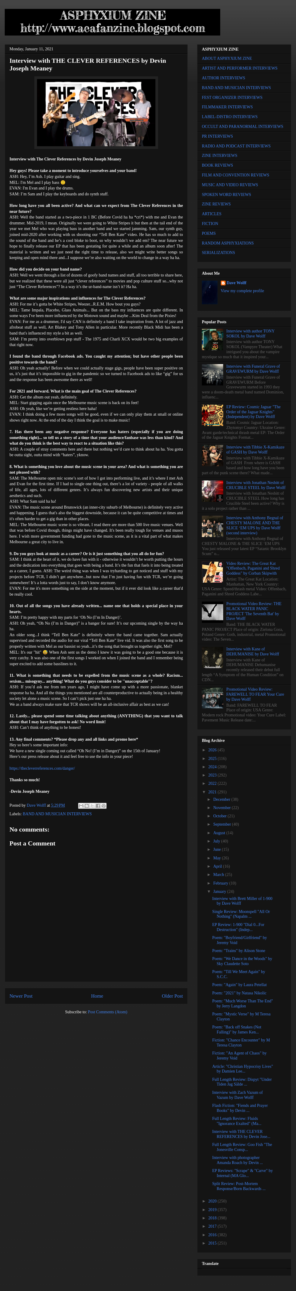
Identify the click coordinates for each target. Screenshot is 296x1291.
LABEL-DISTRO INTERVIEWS (230, 117)
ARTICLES (211, 214)
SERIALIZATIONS (218, 252)
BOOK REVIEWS (217, 165)
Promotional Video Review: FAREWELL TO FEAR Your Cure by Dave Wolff (255, 694)
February (221, 883)
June (217, 849)
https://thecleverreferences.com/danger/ (42, 768)
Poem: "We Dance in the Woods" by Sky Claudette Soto (242, 961)
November (222, 808)
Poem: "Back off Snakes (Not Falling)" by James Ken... (236, 1029)
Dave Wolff (237, 283)
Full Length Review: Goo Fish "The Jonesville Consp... (242, 1147)
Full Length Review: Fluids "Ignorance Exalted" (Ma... (236, 1121)
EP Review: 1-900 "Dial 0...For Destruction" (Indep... (238, 927)
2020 (213, 1201)
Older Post (172, 996)
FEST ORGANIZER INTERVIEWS (232, 97)
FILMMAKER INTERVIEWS (227, 107)
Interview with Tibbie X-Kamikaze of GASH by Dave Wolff (255, 449)
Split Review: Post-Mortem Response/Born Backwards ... (239, 1186)
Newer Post (21, 996)
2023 (213, 775)
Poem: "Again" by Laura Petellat (239, 985)
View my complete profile (242, 291)
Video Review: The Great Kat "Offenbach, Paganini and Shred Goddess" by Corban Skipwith (253, 568)
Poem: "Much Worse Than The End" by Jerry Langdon (242, 1003)
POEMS (209, 233)
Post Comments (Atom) (107, 1012)
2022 (213, 783)
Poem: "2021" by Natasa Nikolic (239, 993)
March (219, 874)
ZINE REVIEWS (216, 204)
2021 (213, 792)
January (220, 891)
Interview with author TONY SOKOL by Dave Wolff (250, 333)
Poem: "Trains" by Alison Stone (238, 950)
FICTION (210, 223)
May (217, 858)
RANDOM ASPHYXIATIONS (228, 243)
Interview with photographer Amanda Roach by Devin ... (237, 1160)
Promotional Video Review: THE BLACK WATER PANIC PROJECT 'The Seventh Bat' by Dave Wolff (253, 611)
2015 (213, 1243)
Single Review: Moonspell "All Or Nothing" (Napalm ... (241, 914)
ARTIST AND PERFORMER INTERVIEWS (240, 68)
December (222, 799)
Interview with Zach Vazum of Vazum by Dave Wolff (237, 1095)
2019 (213, 1210)
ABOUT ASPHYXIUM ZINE (227, 58)
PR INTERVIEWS (217, 136)
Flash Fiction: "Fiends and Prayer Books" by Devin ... (240, 1108)
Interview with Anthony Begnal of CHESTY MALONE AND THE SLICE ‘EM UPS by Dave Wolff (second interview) (254, 525)
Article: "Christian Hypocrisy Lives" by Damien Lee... (242, 1069)
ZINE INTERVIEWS (219, 155)
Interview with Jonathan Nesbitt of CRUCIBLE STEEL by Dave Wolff (256, 485)
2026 (213, 750)
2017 (213, 1226)
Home (97, 996)
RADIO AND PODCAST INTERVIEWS (236, 146)
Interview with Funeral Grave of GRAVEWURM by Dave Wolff (253, 369)
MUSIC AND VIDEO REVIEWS (230, 185)
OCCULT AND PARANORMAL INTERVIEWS (242, 126)
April (218, 866)
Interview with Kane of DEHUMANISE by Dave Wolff (252, 651)
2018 (213, 1218)
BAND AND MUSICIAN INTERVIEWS (57, 814)
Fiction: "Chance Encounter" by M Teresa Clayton (241, 1042)
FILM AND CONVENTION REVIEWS (235, 175)
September (222, 824)
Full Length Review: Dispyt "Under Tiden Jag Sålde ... (242, 1082)
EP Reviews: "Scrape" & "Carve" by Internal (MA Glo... (242, 1173)
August (219, 833)
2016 (213, 1235)
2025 (213, 758)
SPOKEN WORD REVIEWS (226, 194)
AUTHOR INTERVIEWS (223, 78)
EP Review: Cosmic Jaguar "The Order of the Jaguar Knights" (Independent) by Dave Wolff (253, 412)
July (217, 841)
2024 (213, 767)
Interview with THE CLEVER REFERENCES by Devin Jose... (241, 1134)
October (220, 816)
